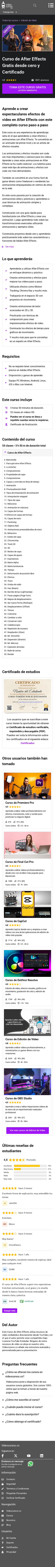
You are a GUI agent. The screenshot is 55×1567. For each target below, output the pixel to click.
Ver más (9, 246)
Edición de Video (29, 20)
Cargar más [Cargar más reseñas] (9, 1310)
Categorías (10, 12)
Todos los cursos (10, 20)
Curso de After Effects (19, 452)
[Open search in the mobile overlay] (34, 5)
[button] (27, 247)
